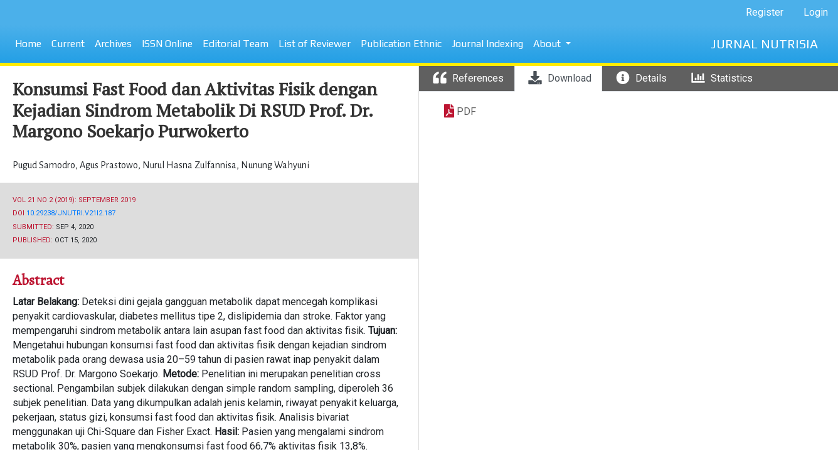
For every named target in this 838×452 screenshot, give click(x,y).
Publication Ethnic (401, 44)
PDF (466, 111)
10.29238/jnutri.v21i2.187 (70, 213)
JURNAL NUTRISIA (764, 43)
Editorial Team (235, 44)
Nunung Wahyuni (275, 165)
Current (68, 44)
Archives (113, 44)
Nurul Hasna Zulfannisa (190, 165)
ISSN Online (167, 44)
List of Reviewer (314, 44)
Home (28, 44)
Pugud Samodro (45, 165)
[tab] (466, 79)
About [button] (548, 44)
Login (816, 12)
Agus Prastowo (110, 165)
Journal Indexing (487, 44)
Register (764, 12)
